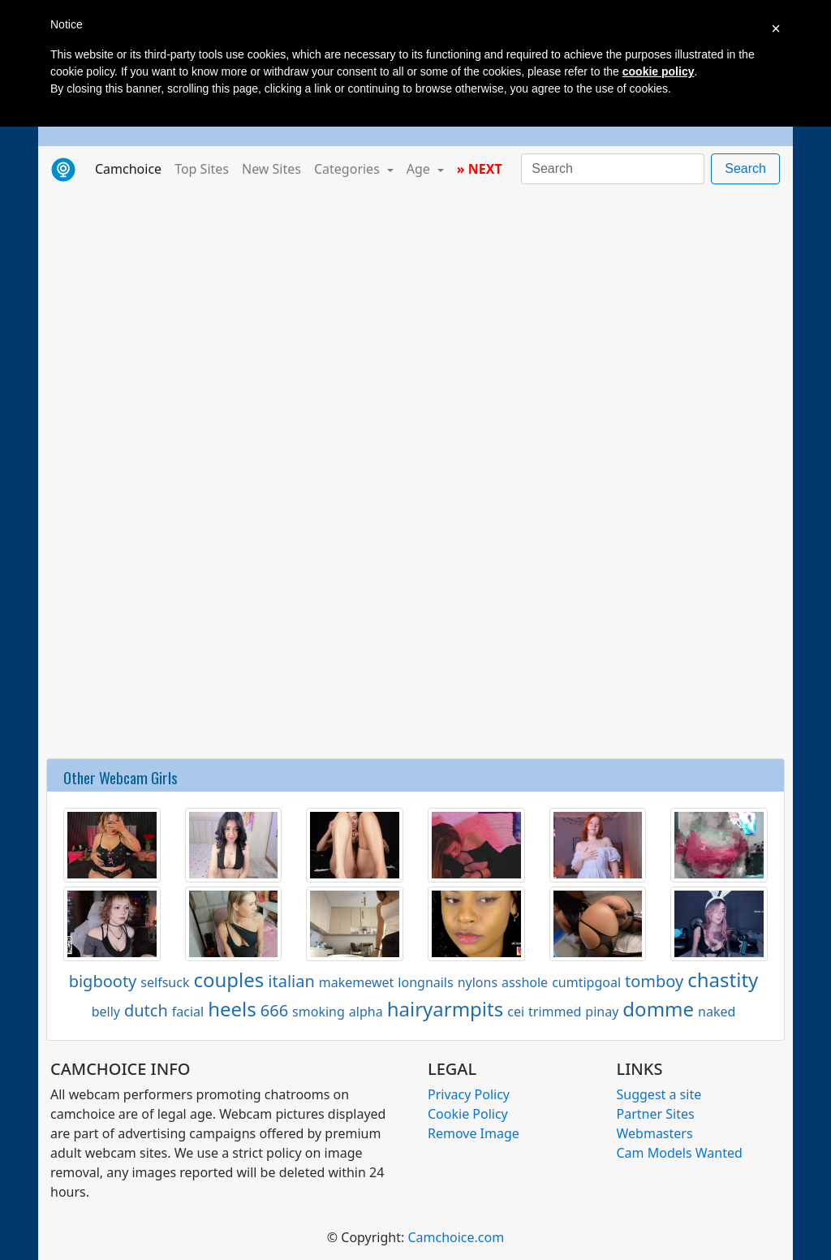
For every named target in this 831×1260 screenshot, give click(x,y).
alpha (366, 1012)
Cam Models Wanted (680, 1153)
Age (420, 169)
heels (232, 1008)
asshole (525, 982)
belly (106, 1012)
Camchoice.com (455, 1237)
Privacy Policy (469, 1094)
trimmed (554, 1012)
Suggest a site (659, 1094)
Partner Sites (656, 1114)
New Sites (271, 169)
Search (745, 168)
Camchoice (131, 168)
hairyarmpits (445, 1008)
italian (291, 981)
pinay (601, 1012)
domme (658, 1008)
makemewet (356, 982)
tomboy (654, 981)
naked (716, 1012)
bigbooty (103, 981)
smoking (318, 1012)
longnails (425, 982)
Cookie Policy (468, 1114)
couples (228, 979)
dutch (146, 1010)
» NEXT (479, 169)
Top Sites (201, 169)
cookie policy (658, 71)
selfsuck (164, 982)
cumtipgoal (586, 982)
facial (188, 1012)
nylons (477, 982)
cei (515, 1012)
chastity (722, 979)
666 (274, 1010)
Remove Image (473, 1133)
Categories (348, 169)
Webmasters (655, 1133)
